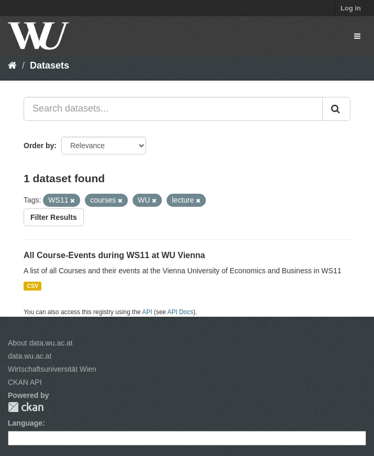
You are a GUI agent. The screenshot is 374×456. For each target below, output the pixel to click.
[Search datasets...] (173, 109)
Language (25, 423)
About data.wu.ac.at (40, 343)
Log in (350, 8)
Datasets (49, 65)
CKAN (25, 407)
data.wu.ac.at (29, 356)
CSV (32, 286)
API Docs (181, 312)
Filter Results (53, 217)
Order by (39, 145)
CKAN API (25, 382)
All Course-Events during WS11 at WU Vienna (114, 255)
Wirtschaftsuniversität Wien (52, 369)
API (147, 312)
